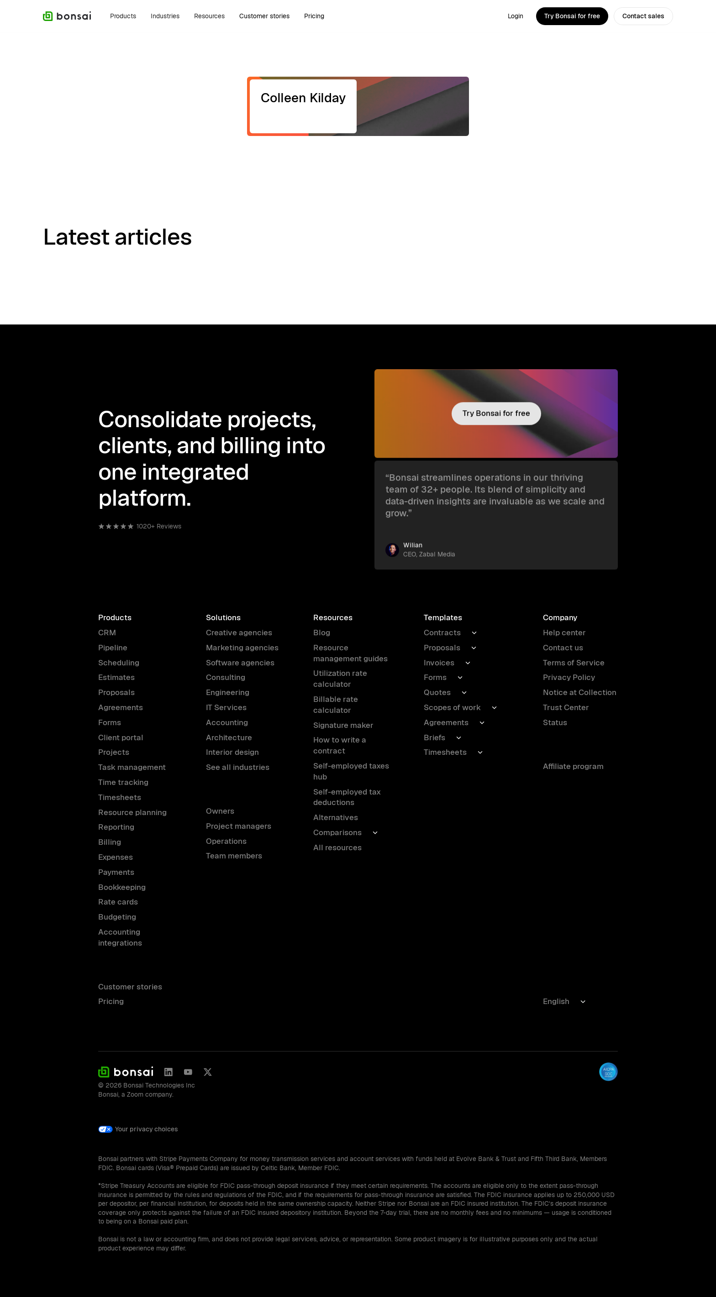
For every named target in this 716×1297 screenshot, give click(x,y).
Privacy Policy (569, 677)
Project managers (238, 826)
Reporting (116, 827)
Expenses (115, 857)
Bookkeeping (122, 887)
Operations (226, 841)
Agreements (120, 707)
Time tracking (123, 782)
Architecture (229, 737)
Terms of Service (574, 663)
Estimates (116, 677)
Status (555, 722)
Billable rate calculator (335, 704)
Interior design (232, 752)
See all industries (237, 767)
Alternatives (335, 817)
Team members (234, 856)
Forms (109, 722)
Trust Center (566, 707)
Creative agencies (239, 633)
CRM (107, 633)
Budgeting (117, 917)
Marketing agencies (242, 648)
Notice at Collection (579, 692)
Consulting (225, 677)
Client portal (120, 737)
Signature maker (343, 725)
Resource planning (132, 812)
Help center (564, 633)
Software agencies (240, 663)
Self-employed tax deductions (347, 797)
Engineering (227, 692)
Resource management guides (350, 653)
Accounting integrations (120, 937)
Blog (321, 633)
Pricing (314, 16)
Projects (113, 752)
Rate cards (118, 902)
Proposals (116, 692)
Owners (220, 811)
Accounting (227, 722)
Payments (116, 872)
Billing (109, 842)
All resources (337, 847)
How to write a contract (339, 745)
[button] (123, 16)
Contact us (563, 648)
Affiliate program (573, 766)
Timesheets (119, 797)
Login (515, 16)
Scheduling (118, 663)
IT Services (226, 707)
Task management (132, 767)
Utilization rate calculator (340, 678)
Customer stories (264, 16)
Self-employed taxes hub (351, 771)
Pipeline (112, 648)
